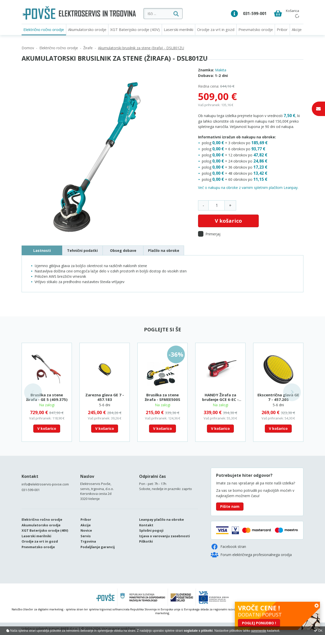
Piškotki (146, 541)
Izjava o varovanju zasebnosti (164, 536)
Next (292, 392)
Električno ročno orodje (43, 29)
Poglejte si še (162, 329)
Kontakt (30, 476)
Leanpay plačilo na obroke (161, 519)
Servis (85, 536)
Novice (86, 530)
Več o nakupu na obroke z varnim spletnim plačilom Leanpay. (248, 187)
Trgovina (88, 541)
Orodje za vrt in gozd (215, 29)
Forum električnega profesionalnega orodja (251, 555)
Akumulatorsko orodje (87, 29)
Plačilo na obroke (163, 250)
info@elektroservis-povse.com (45, 484)
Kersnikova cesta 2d (95, 493)
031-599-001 (255, 13)
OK (318, 630)
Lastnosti (42, 250)
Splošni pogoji (151, 530)
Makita (220, 70)
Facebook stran (228, 547)
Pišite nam (229, 506)
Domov (28, 47)
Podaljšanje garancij (97, 547)
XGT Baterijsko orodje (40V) (135, 29)
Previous (33, 392)
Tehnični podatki (82, 250)
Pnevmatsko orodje (255, 29)
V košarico (228, 220)
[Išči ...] (176, 13)
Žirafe (88, 47)
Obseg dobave (123, 250)
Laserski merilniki (178, 29)
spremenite (258, 630)
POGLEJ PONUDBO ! (259, 623)
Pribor (282, 29)
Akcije (297, 29)
